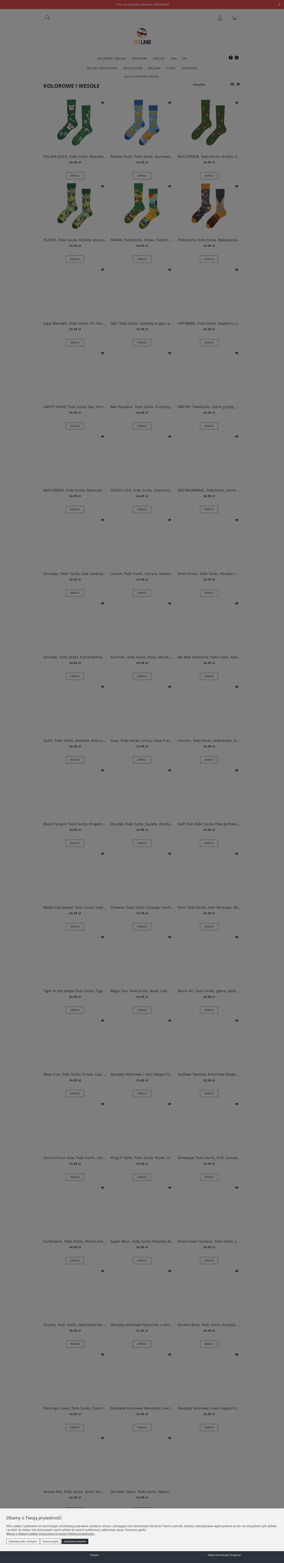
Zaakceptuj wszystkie (75, 1541)
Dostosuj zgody (50, 1541)
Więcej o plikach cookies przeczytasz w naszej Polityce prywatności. (50, 1534)
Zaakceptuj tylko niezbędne (22, 1541)
